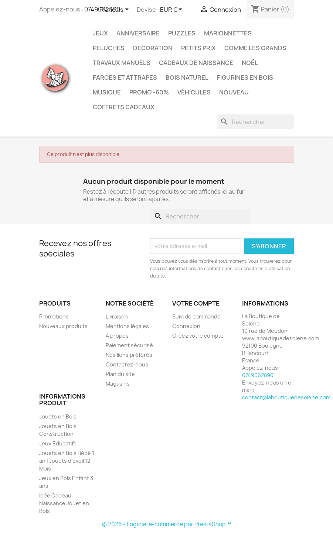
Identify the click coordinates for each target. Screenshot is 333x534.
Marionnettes (228, 33)
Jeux (100, 33)
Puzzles (182, 33)
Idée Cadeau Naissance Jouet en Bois (64, 503)
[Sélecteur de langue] (115, 10)
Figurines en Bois (245, 77)
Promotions (54, 316)
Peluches (109, 48)
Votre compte (196, 303)
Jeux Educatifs (58, 443)
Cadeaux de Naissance (196, 63)
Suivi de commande (196, 316)
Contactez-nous (127, 364)
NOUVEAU (234, 92)
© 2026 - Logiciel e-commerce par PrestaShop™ (166, 524)
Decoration (153, 48)
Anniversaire (138, 33)
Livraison (117, 316)
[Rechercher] (255, 121)
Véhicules (194, 92)
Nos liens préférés (129, 354)
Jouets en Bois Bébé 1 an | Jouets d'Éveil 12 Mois (66, 460)
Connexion (186, 326)
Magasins (118, 383)
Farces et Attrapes (125, 77)
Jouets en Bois (58, 416)
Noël (250, 63)
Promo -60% (149, 92)
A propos (117, 335)
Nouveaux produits (63, 326)
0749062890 (257, 375)
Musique (107, 92)
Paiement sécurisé (129, 345)
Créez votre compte (198, 335)
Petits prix (198, 48)
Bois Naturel (187, 77)
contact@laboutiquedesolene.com (286, 397)
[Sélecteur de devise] (172, 10)
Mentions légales (127, 326)
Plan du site (120, 374)
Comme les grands (255, 48)
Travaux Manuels (121, 63)
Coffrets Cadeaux (123, 107)
